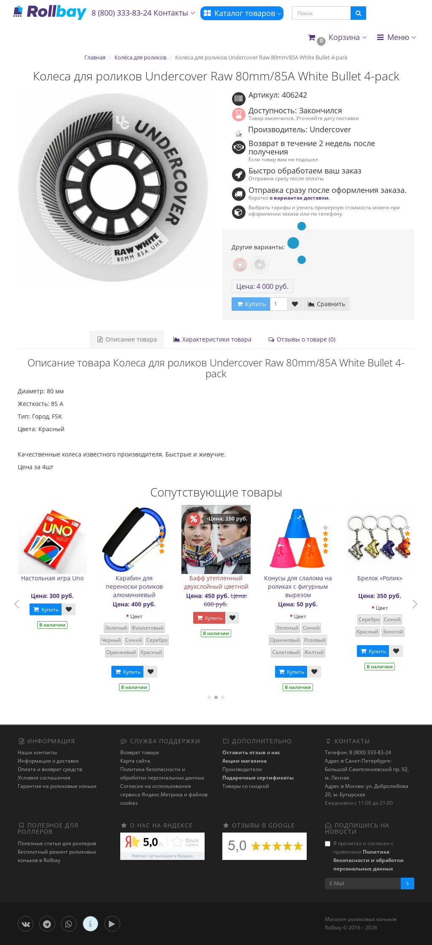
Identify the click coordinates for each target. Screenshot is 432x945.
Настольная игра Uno (52, 578)
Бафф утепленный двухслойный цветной (216, 582)
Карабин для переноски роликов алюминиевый (134, 586)
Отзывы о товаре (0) (301, 339)
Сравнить (326, 304)
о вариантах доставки (299, 197)
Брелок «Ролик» (379, 578)
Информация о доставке (48, 760)
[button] (336, 37)
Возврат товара (139, 752)
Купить (45, 609)
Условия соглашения (44, 777)
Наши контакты (37, 752)
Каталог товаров (241, 13)
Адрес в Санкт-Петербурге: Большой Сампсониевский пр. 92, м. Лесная (367, 769)
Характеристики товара (212, 339)
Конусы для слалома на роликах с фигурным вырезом (298, 586)
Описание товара (126, 339)
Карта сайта (135, 760)
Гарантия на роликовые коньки (57, 786)
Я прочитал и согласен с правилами (364, 856)
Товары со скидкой (245, 786)
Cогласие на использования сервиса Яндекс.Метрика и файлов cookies (164, 794)
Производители (242, 769)
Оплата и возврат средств (50, 769)
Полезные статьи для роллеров (57, 843)
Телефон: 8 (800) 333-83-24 (358, 752)
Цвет (136, 616)
